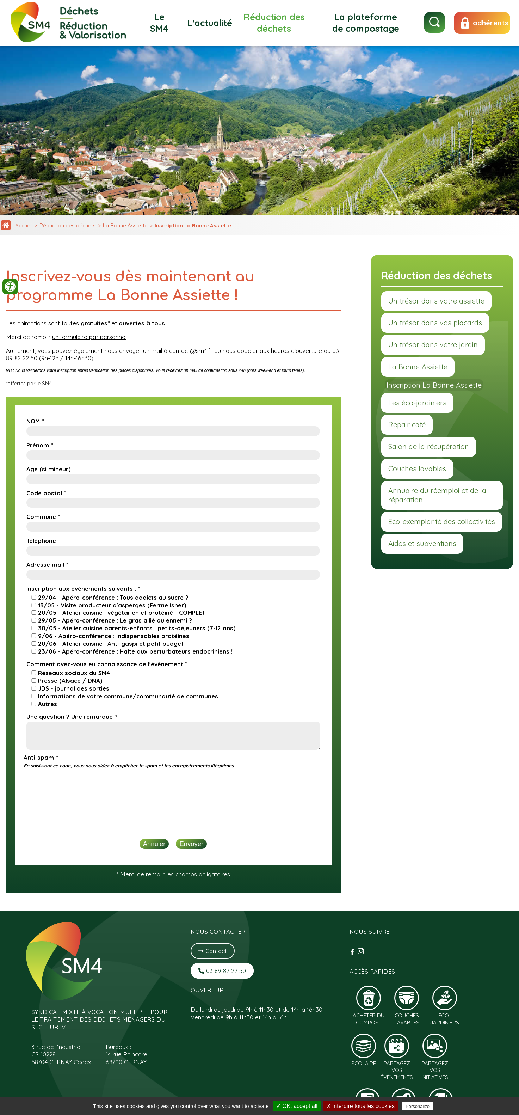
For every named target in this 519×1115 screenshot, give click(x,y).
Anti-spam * (129, 761)
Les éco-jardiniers (417, 402)
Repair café (407, 424)
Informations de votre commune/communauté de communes (128, 696)
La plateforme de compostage (365, 22)
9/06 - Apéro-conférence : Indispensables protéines (113, 635)
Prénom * (39, 445)
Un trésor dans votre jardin (433, 344)
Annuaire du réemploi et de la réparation (437, 495)
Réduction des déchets (274, 22)
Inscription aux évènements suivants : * (83, 588)
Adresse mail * (47, 564)
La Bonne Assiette (125, 225)
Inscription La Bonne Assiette (193, 225)
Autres (47, 703)
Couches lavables (417, 468)
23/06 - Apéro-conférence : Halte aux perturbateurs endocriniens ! (135, 651)
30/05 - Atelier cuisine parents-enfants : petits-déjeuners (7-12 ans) (137, 628)
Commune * (43, 516)
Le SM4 (159, 22)
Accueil (23, 225)
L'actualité (209, 22)
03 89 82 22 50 (222, 970)
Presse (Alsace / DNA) (70, 680)
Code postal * (46, 493)
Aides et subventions (422, 543)
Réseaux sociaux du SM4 (74, 672)
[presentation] (173, 786)
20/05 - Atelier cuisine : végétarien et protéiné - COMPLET (121, 612)
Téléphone (41, 540)
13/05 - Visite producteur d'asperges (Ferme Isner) (112, 605)
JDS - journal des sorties (73, 688)
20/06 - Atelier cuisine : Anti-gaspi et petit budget (111, 643)
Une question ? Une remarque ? (72, 716)
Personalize (418, 1106)
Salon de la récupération (428, 446)
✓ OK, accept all (296, 1106)
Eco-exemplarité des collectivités (441, 521)
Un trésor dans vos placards (435, 322)
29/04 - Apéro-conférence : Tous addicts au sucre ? (113, 597)
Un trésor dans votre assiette (436, 300)
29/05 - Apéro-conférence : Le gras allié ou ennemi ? (115, 620)
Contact (212, 951)
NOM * (35, 421)
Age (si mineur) (48, 469)
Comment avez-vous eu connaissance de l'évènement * (106, 664)
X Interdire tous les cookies (361, 1106)
